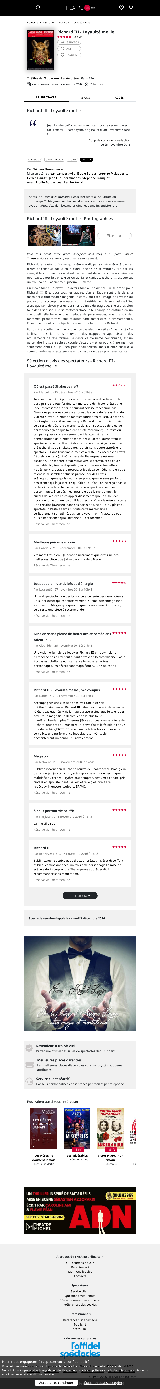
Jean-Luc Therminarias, (65, 178)
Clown (72, 159)
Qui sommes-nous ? (80, 1263)
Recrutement (80, 1267)
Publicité (80, 1324)
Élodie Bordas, (87, 173)
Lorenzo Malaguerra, (113, 173)
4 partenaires (30, 1370)
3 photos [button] (114, 236)
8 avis (78, 37)
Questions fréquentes (80, 1296)
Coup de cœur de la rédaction (109, 140)
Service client (80, 1291)
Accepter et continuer (56, 1382)
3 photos (70, 42)
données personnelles (85, 1300)
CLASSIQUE (34, 159)
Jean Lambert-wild (70, 182)
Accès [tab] (119, 97)
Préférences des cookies (80, 1305)
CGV (62, 1300)
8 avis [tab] (85, 97)
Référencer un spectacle (80, 1320)
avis (66, 48)
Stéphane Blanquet (96, 178)
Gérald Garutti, (37, 178)
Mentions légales (80, 1271)
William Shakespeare (48, 169)
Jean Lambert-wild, (63, 173)
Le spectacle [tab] (46, 97)
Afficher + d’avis (80, 896)
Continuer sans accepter (103, 1382)
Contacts (80, 1276)
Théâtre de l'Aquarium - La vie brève (53, 78)
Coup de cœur (54, 159)
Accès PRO (80, 1329)
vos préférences (97, 1370)
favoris (69, 55)
